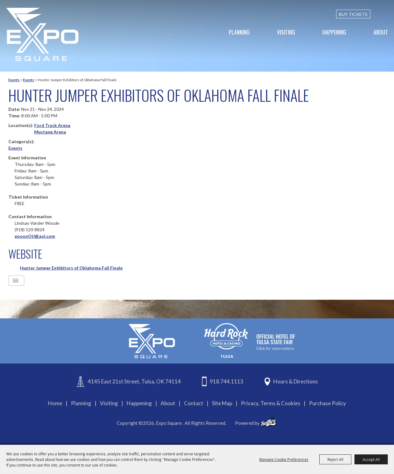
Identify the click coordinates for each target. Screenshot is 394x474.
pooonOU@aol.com (35, 236)
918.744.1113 (226, 381)
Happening (334, 32)
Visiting (286, 32)
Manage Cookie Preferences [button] (283, 459)
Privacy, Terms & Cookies (270, 403)
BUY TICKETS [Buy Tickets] (353, 14)
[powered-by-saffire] (268, 422)
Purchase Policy (327, 403)
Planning (239, 32)
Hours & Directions (295, 381)
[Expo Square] (42, 34)
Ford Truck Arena (52, 125)
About (380, 32)
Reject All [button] (335, 459)
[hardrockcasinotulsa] (249, 340)
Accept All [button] (371, 459)
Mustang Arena (50, 131)
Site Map (222, 403)
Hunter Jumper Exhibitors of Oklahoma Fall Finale (71, 267)
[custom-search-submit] (385, 14)
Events (14, 80)
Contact (193, 403)
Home (55, 403)
